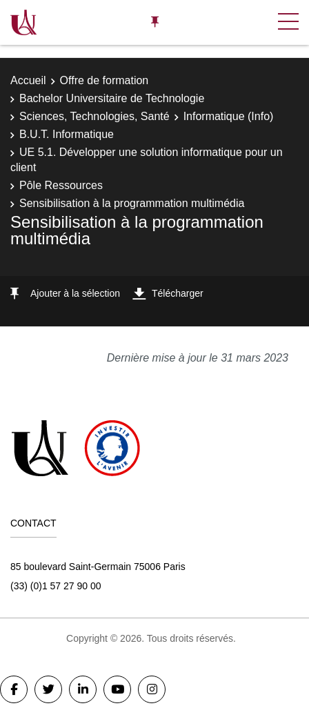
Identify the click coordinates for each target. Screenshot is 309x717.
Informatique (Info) (228, 116)
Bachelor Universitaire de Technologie (111, 98)
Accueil (28, 80)
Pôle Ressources (61, 185)
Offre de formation (104, 80)
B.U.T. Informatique (66, 134)
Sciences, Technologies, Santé (94, 116)
